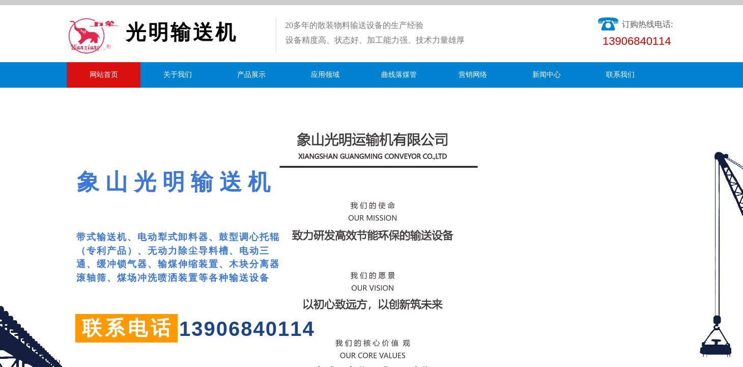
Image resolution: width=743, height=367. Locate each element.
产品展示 (251, 74)
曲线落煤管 (399, 74)
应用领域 (325, 74)
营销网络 (473, 74)
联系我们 (620, 74)
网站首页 (104, 74)
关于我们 (177, 74)
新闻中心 (546, 74)
